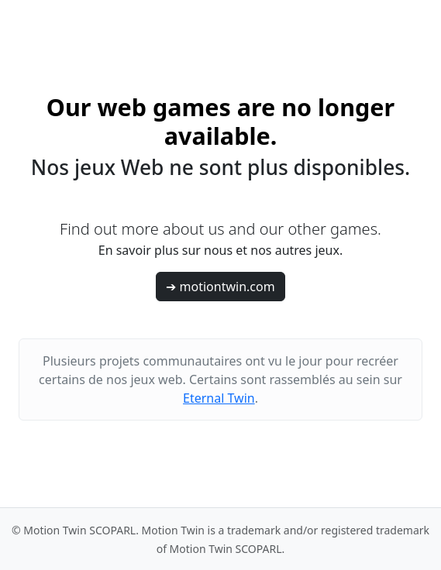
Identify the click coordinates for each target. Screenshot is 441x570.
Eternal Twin (219, 398)
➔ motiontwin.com (220, 286)
